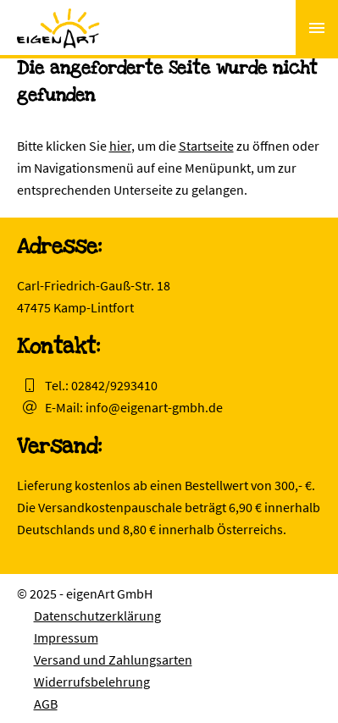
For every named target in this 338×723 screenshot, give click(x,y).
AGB (46, 703)
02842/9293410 (114, 385)
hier (120, 145)
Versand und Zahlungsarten (113, 659)
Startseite (206, 145)
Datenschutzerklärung (97, 615)
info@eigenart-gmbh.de (154, 407)
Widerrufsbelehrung (92, 681)
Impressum (66, 637)
